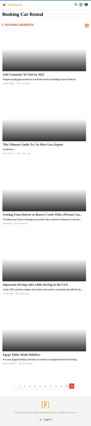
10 (66, 386)
